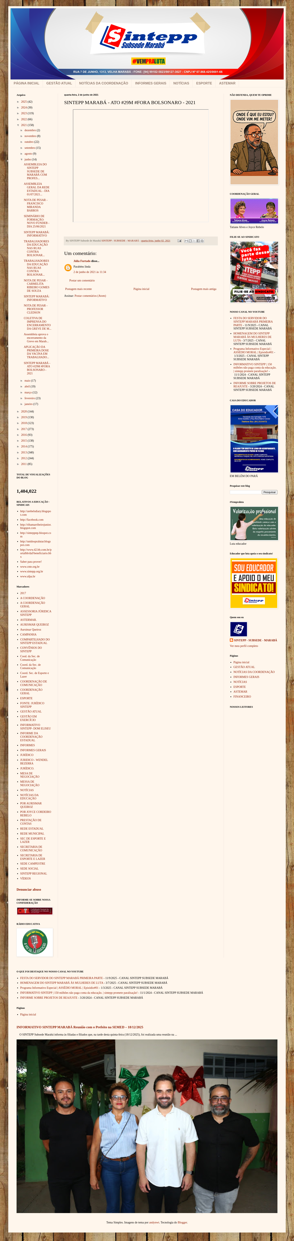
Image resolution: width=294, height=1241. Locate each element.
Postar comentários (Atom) (90, 295)
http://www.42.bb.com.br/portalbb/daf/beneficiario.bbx (36, 553)
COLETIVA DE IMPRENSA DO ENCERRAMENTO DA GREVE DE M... (37, 323)
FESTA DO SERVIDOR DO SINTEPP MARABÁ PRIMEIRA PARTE (253, 322)
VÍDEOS (25, 878)
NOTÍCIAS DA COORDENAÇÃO (103, 83)
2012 (24, 458)
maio (27, 380)
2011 (24, 464)
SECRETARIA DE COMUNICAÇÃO (31, 848)
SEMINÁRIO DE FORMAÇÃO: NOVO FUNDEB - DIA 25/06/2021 (36, 221)
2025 (24, 101)
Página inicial (141, 289)
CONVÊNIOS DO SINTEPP (31, 649)
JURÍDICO (27, 755)
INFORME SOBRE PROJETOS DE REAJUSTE (49, 997)
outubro (29, 141)
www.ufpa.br (27, 576)
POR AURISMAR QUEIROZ (31, 805)
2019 (24, 417)
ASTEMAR (227, 83)
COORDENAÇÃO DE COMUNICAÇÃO (33, 683)
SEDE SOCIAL (29, 868)
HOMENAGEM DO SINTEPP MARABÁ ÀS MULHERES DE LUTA (253, 337)
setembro (30, 147)
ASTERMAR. (28, 619)
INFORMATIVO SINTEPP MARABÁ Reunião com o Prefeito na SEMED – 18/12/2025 (80, 1027)
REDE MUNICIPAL (32, 833)
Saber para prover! (31, 561)
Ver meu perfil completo (244, 646)
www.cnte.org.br (30, 566)
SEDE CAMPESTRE (32, 863)
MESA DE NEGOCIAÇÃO (30, 775)
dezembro (30, 130)
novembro (30, 136)
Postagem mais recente (78, 289)
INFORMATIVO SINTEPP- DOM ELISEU (35, 726)
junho (28, 159)
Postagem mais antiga (203, 289)
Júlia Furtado (82, 261)
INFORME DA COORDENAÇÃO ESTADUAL (31, 737)
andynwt (154, 1222)
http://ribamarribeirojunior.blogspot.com (35, 526)
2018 (24, 423)
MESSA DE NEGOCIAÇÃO (30, 783)
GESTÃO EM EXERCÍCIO (28, 718)
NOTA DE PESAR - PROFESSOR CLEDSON (35, 309)
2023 (24, 113)
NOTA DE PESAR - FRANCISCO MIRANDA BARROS (35, 205)
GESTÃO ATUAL (59, 83)
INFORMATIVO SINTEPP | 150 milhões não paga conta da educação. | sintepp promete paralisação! (255, 368)
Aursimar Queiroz (30, 629)
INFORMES (27, 745)
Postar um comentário (82, 280)
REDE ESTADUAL (32, 828)
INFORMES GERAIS (150, 83)
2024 (24, 107)
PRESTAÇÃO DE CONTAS (31, 822)
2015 (24, 440)
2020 (24, 411)
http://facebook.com (31, 519)
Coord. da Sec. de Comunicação (30, 666)
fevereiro (30, 398)
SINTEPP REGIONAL (33, 873)
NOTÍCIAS (181, 83)
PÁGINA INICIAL (26, 83)
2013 (24, 452)
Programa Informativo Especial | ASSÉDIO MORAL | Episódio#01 (254, 350)
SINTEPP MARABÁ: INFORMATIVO (36, 234)
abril (27, 386)
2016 (24, 434)
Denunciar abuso (29, 889)
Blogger (182, 1222)
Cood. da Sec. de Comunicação (30, 658)
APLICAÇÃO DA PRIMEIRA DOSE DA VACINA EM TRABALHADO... (36, 352)
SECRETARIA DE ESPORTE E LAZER (32, 857)
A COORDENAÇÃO (32, 598)
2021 (24, 125)
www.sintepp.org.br (31, 571)
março (28, 392)
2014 (24, 446)
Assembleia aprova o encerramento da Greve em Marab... (36, 338)
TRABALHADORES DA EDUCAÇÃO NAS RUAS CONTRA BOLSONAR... (36, 248)
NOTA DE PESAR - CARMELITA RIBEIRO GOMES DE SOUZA (36, 285)
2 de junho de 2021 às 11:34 (90, 272)
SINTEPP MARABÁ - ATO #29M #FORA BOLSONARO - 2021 (37, 368)
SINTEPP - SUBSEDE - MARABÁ (255, 640)
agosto (28, 153)
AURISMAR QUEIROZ (34, 624)
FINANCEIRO (242, 696)
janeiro (28, 404)
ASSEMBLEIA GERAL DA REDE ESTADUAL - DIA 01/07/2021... (36, 189)
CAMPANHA (28, 634)
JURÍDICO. (27, 768)
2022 (24, 119)
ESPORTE (204, 83)
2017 (24, 429)
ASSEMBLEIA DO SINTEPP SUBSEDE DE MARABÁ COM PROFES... (35, 171)
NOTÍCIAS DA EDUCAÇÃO (29, 797)
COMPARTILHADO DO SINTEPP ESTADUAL (35, 641)
